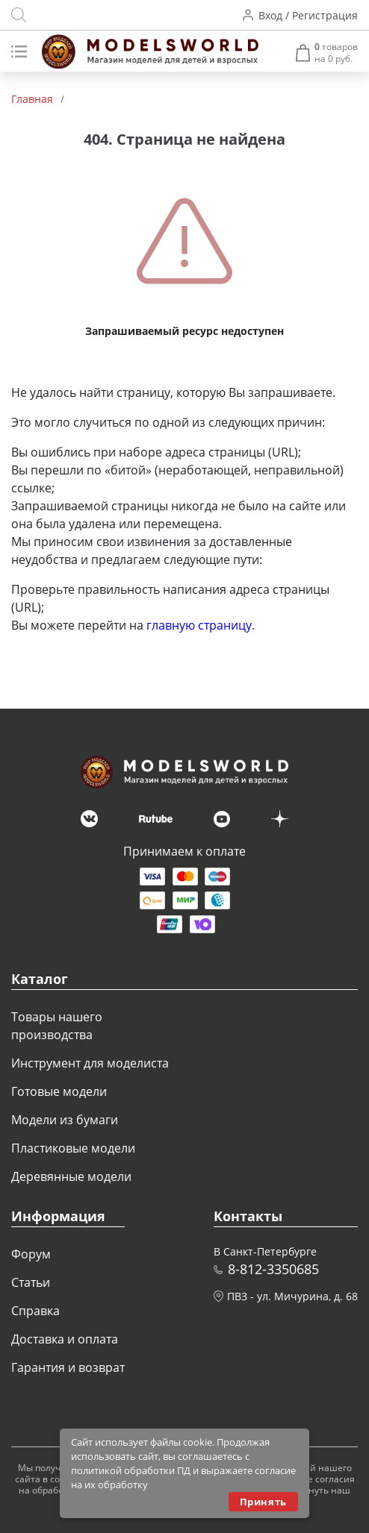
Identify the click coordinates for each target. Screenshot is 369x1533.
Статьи (30, 1282)
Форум (31, 1254)
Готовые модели (59, 1091)
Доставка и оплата (64, 1339)
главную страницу (199, 625)
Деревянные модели (71, 1176)
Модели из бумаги (64, 1120)
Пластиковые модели (73, 1148)
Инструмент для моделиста (90, 1063)
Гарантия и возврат (68, 1367)
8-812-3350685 (273, 1269)
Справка (35, 1310)
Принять (263, 1501)
